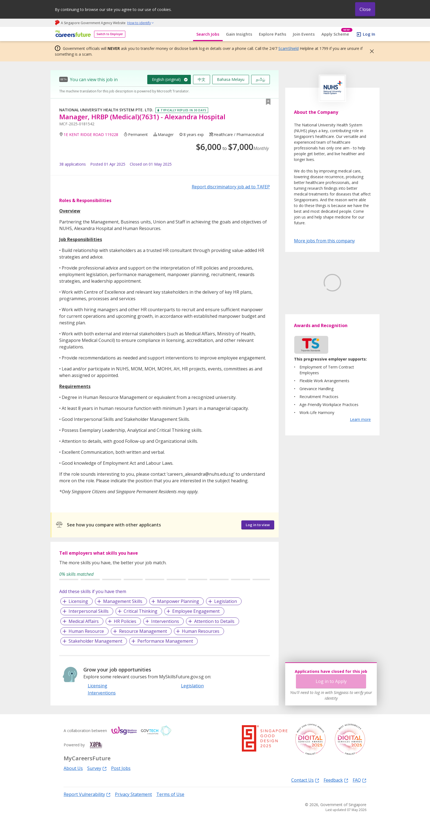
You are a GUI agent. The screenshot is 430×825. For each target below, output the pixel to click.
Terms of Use (170, 794)
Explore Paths (272, 34)
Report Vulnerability (87, 794)
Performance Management (165, 641)
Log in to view (258, 524)
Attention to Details (214, 621)
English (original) (166, 79)
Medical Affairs (84, 621)
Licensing (78, 601)
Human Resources (200, 631)
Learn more (360, 445)
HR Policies (125, 621)
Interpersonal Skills (89, 611)
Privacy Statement (133, 794)
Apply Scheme (336, 34)
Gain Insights (239, 34)
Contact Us (305, 780)
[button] (370, 51)
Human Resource (86, 631)
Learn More (309, 324)
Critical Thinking (140, 611)
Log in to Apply (331, 681)
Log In (369, 34)
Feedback (336, 780)
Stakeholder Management (95, 641)
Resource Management (143, 631)
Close (365, 9)
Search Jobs (207, 34)
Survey (97, 768)
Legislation (225, 601)
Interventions (165, 621)
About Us (73, 768)
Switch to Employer (110, 34)
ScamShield (288, 48)
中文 (201, 79)
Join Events (304, 34)
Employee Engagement (196, 611)
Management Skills (122, 601)
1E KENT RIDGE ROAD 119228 (91, 134)
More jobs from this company (324, 240)
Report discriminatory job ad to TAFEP (231, 187)
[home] (72, 34)
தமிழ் (260, 79)
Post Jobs (121, 768)
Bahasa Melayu (230, 79)
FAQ (359, 780)
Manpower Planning (178, 601)
